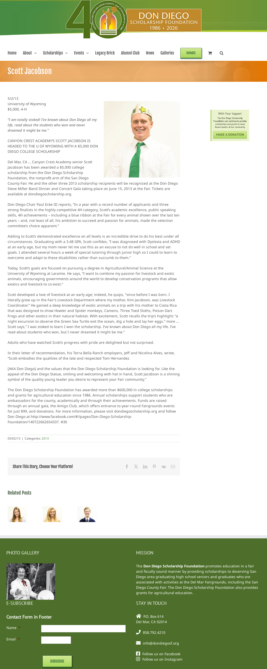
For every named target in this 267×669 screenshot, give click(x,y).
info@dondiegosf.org (161, 643)
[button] (222, 53)
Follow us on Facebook (161, 653)
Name (13, 627)
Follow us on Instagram (162, 659)
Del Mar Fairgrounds (208, 582)
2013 (45, 438)
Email (13, 639)
